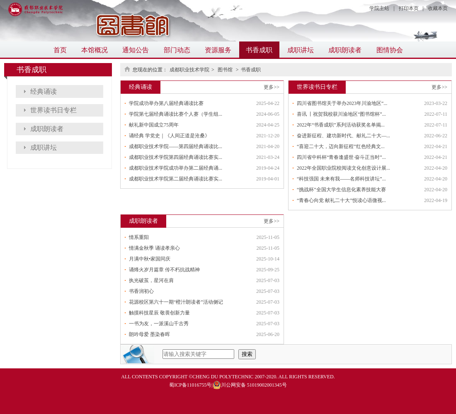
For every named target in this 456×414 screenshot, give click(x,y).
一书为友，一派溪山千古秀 (159, 323)
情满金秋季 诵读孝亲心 (154, 248)
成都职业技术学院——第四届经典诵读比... (175, 146)
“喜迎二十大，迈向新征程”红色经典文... (341, 146)
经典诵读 (43, 91)
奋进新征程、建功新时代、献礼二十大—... (343, 136)
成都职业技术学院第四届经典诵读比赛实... (175, 157)
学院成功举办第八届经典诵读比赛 (166, 103)
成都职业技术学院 (189, 70)
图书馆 (226, 70)
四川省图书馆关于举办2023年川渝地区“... (342, 103)
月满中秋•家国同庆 (149, 259)
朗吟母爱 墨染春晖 (149, 334)
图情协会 (389, 50)
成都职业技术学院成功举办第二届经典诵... (175, 168)
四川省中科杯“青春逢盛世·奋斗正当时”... (341, 157)
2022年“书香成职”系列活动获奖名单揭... (341, 125)
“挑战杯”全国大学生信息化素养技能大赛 (341, 189)
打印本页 (409, 8)
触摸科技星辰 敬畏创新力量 (159, 313)
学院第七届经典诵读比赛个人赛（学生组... (175, 114)
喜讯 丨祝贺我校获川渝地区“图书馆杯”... (341, 114)
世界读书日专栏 (53, 110)
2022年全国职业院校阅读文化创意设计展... (343, 168)
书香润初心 (141, 291)
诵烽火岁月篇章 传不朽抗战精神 (164, 270)
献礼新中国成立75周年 (154, 125)
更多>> (271, 87)
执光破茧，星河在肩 (151, 280)
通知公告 (135, 50)
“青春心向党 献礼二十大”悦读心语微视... (341, 200)
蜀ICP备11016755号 (190, 385)
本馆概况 (94, 50)
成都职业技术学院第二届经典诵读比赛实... (175, 179)
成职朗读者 (344, 50)
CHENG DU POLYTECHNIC (222, 377)
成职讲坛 (300, 50)
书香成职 (259, 50)
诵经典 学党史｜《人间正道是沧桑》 (169, 136)
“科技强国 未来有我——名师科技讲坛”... (341, 179)
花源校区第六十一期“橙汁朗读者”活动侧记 (176, 302)
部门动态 (177, 50)
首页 (60, 50)
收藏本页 (438, 8)
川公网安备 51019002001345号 (250, 385)
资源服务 (218, 50)
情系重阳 (139, 237)
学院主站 (379, 8)
